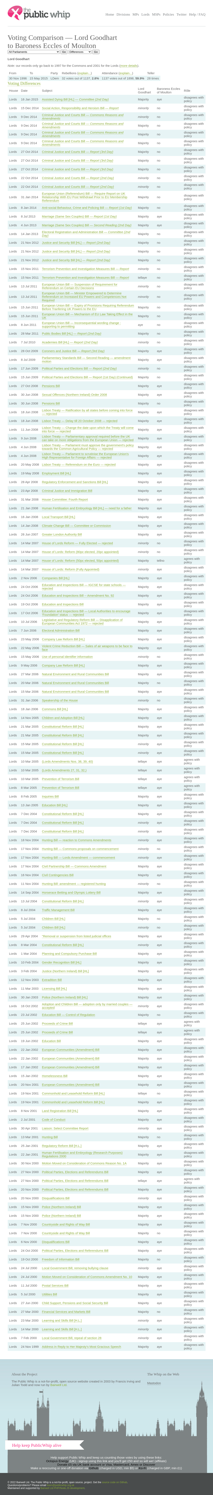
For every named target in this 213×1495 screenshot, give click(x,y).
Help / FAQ (197, 14)
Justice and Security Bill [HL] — (76, 242)
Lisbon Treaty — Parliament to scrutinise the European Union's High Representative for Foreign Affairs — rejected (85, 455)
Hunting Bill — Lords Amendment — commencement (78, 857)
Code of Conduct (54, 1119)
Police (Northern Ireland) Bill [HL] (65, 997)
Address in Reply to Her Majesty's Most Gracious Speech (81, 1346)
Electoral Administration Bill (61, 630)
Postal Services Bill (55, 1285)
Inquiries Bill (50, 796)
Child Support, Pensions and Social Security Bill (75, 1303)
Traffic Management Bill (58, 910)
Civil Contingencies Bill (58, 875)
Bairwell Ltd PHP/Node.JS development (62, 1488)
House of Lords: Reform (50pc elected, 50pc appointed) (80, 560)
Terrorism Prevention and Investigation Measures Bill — (85, 269)
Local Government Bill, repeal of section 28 (72, 1338)
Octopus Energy (57, 1461)
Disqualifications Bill (56, 1198)
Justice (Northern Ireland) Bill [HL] (65, 971)
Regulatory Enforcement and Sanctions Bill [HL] (75, 482)
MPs (136, 14)
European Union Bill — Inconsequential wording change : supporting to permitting (81, 324)
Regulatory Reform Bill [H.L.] (62, 1146)
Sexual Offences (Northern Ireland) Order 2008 (74, 394)
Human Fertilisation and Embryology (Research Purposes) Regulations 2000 (82, 1154)
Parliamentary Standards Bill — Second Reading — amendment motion (86, 359)
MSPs (156, 14)
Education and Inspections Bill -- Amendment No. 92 (78, 595)
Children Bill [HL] (53, 918)
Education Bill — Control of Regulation (68, 1014)
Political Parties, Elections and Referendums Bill (75, 1172)
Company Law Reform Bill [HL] (63, 639)
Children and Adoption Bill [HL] (63, 718)
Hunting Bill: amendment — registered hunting (74, 883)
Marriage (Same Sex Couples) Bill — (79, 216)
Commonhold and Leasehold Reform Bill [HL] (73, 1093)
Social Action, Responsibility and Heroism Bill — (80, 108)
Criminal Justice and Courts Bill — (83, 116)
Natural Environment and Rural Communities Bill (75, 674)
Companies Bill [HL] (55, 578)
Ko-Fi (142, 1468)
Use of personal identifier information (67, 656)
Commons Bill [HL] (55, 709)
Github (93, 1468)
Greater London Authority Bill (62, 534)
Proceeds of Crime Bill (57, 1023)
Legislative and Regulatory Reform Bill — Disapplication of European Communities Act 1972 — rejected (82, 621)
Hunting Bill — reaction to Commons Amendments (76, 840)
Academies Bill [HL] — (70, 342)
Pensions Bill (51, 386)
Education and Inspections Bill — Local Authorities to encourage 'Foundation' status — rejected (86, 612)
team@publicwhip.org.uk (60, 1485)
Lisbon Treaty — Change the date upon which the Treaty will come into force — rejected (88, 429)
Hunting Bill (50, 1137)
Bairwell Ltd (58, 1385)
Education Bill (51, 1041)
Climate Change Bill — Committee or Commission (76, 525)
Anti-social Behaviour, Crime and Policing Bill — (87, 207)
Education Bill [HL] (55, 805)
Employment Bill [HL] (56, 473)
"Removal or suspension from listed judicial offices (76, 936)
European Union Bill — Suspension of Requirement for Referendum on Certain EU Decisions (80, 286)
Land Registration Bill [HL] (60, 1111)
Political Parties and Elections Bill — (79, 368)
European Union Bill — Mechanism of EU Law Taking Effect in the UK (87, 315)
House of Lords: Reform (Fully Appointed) (70, 569)
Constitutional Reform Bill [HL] (63, 726)
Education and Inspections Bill (63, 604)
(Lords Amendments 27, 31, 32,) (64, 770)
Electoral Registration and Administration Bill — (86, 233)
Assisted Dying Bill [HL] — (75, 99)
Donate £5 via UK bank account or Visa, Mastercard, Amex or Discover (106, 1464)
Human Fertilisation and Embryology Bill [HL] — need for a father (87, 508)
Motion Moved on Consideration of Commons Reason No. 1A (84, 1163)
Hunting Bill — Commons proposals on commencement (80, 849)
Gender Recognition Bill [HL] (61, 962)
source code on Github (114, 1482)
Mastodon (154, 1383)
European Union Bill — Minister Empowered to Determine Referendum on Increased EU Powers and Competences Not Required (84, 296)
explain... (84, 73)
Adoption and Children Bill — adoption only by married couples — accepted (87, 1005)
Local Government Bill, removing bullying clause (75, 1268)
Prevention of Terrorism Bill (60, 779)
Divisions (123, 14)
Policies (168, 14)
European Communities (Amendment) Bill (70, 1049)
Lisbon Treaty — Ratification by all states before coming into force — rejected (87, 411)
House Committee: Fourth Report (65, 499)
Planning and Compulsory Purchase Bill (69, 953)
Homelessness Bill (55, 1076)
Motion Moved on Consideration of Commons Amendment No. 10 (87, 1277)
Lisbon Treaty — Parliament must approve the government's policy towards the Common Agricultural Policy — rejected (88, 446)
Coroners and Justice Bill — (73, 351)
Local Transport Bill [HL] (58, 517)
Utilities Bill (49, 1294)
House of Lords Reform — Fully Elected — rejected (77, 543)
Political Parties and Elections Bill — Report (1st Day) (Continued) (87, 377)
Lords (145, 14)
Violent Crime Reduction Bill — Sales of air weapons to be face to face (87, 647)
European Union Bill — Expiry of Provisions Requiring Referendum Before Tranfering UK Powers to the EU (88, 307)
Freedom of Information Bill (60, 1259)
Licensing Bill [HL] (54, 988)
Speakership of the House (60, 700)
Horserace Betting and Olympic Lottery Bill (71, 892)
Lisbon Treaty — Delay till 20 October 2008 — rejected (80, 421)
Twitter (181, 14)
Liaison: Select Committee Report (65, 1128)
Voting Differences (24, 83)
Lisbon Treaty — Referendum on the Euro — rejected (79, 464)
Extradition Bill (52, 980)
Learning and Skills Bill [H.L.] (62, 1320)
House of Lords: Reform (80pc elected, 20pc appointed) (80, 552)
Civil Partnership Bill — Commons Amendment (74, 866)
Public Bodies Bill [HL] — (71, 333)
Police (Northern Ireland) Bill (61, 1207)
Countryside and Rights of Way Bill (66, 1224)
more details (128, 65)
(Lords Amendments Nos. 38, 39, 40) (67, 761)
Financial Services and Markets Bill (66, 1311)
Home (109, 14)
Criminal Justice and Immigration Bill (67, 490)
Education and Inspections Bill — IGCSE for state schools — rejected (84, 586)
